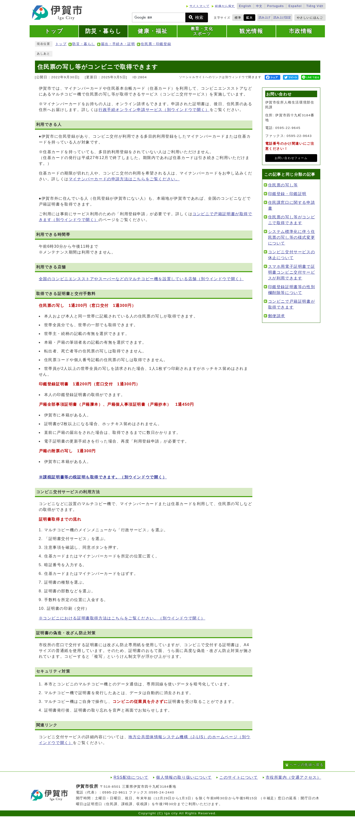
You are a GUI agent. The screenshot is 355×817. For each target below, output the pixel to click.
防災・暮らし (83, 44)
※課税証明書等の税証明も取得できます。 (103, 477)
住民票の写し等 (283, 185)
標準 (238, 17)
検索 (199, 17)
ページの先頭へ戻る (306, 765)
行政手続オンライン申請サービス (154, 110)
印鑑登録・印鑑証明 (287, 194)
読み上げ (264, 17)
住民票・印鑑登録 (156, 44)
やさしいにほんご (310, 17)
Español (295, 6)
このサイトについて (238, 777)
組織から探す (225, 6)
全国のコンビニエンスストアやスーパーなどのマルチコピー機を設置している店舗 (141, 279)
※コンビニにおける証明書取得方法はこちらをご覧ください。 (122, 618)
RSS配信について (131, 777)
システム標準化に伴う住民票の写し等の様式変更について (291, 237)
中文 (259, 6)
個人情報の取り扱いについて (184, 777)
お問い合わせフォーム (291, 158)
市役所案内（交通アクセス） (293, 777)
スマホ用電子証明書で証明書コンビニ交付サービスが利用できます (291, 272)
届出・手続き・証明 (118, 44)
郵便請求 (276, 316)
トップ (61, 44)
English (245, 6)
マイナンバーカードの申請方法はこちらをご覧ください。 (124, 179)
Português (275, 6)
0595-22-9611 (115, 792)
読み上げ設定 (282, 17)
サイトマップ (199, 6)
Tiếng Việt (314, 6)
